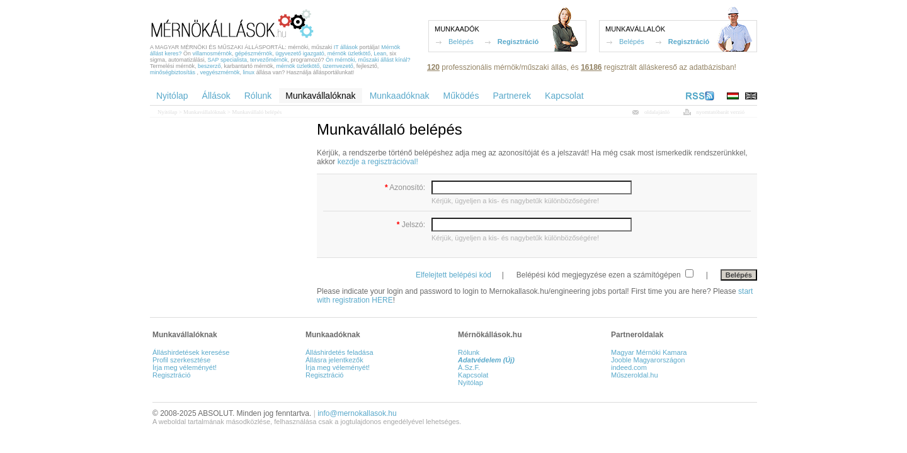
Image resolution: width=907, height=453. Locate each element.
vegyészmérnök (220, 72)
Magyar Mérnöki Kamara (649, 352)
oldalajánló (657, 112)
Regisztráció (518, 41)
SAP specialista (227, 60)
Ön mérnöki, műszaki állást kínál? (368, 60)
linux (249, 72)
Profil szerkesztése (181, 360)
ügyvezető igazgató (299, 53)
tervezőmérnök (269, 60)
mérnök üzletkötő (349, 53)
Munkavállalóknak (204, 112)
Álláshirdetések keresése (190, 352)
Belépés (461, 41)
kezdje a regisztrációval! (378, 161)
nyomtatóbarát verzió (720, 112)
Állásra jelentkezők (334, 360)
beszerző (209, 66)
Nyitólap (167, 112)
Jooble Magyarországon (648, 360)
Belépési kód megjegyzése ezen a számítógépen (599, 275)
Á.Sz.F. (469, 367)
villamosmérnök (212, 53)
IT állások (346, 47)
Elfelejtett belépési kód (453, 275)
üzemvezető (337, 66)
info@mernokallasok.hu (357, 413)
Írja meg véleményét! (184, 367)
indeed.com (629, 367)
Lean (380, 53)
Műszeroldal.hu (634, 375)
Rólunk (468, 352)
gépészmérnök (253, 53)
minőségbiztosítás (172, 72)
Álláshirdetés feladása (339, 352)
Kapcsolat (473, 375)
